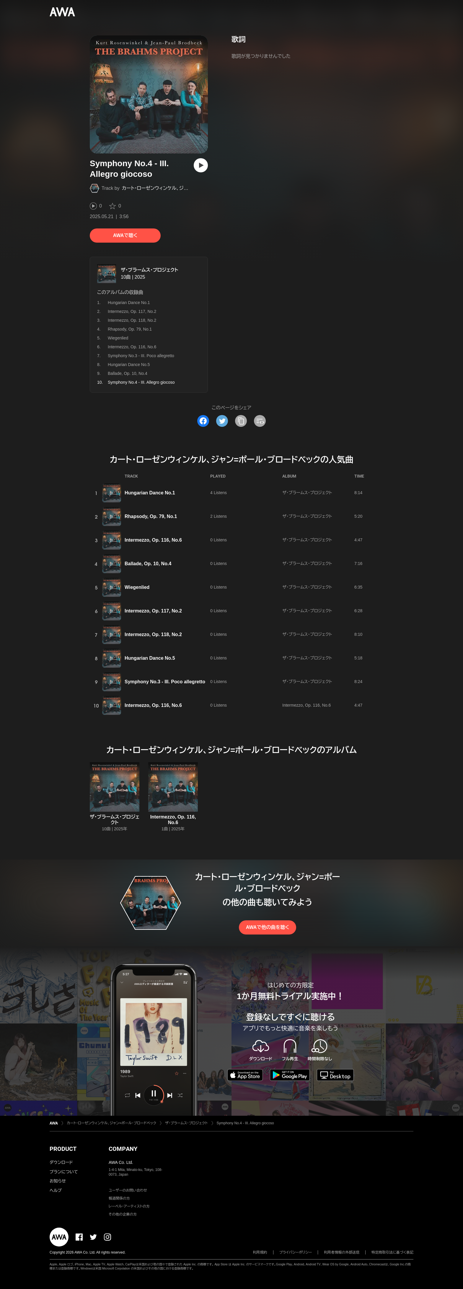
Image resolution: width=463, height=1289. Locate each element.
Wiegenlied (118, 338)
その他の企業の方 (123, 1214)
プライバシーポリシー (295, 1252)
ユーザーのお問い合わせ (128, 1190)
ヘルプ (56, 1190)
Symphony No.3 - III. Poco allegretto (141, 355)
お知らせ (58, 1181)
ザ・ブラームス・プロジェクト (149, 269)
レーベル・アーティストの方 (129, 1206)
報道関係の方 (119, 1198)
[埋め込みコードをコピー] (260, 421)
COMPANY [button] (123, 1148)
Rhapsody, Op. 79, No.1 (130, 329)
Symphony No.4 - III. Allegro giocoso (245, 1123)
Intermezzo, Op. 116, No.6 (132, 346)
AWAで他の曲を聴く (267, 927)
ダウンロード (61, 1162)
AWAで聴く (125, 235)
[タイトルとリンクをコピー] (241, 421)
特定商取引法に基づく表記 (392, 1252)
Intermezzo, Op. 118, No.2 (132, 320)
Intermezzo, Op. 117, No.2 (132, 311)
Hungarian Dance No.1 (129, 302)
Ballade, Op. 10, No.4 (127, 373)
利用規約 (260, 1252)
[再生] (201, 165)
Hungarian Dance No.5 (129, 364)
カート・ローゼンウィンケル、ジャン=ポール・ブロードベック (181, 188)
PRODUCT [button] (63, 1148)
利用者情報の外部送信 (341, 1252)
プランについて (64, 1171)
